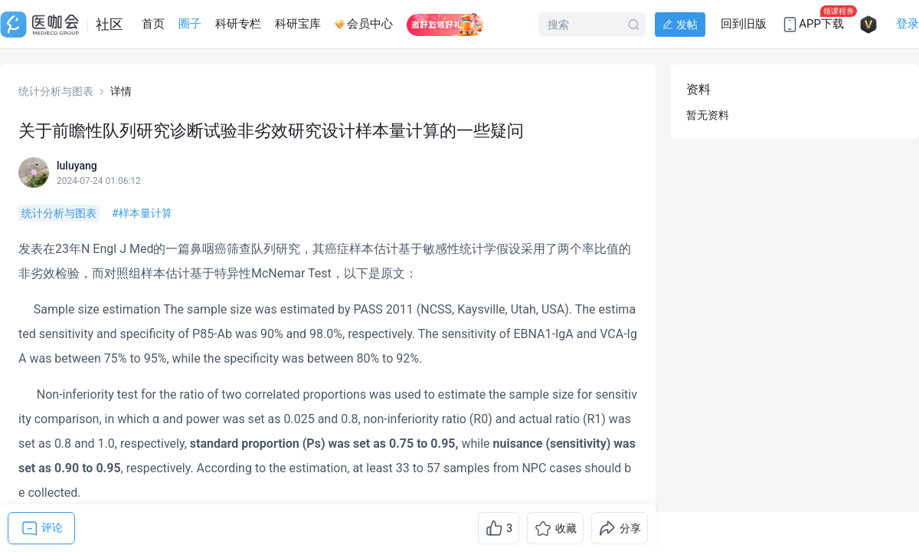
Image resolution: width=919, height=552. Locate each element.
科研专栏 (238, 24)
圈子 (189, 24)
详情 (121, 91)
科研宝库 (298, 24)
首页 (153, 24)
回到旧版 (744, 24)
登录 (907, 24)
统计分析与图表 (55, 91)
